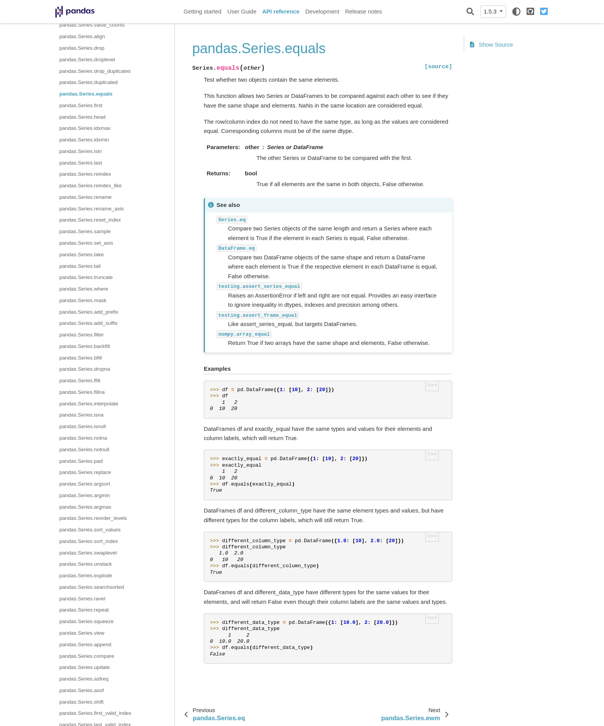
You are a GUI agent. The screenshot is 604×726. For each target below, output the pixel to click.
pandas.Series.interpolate (88, 404)
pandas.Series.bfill (80, 358)
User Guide (242, 11)
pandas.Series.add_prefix (88, 312)
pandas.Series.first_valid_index (95, 713)
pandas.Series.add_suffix (88, 323)
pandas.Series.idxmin (84, 140)
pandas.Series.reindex (85, 174)
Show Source (491, 44)
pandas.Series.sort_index (88, 541)
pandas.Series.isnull (82, 426)
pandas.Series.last (80, 163)
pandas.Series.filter (81, 335)
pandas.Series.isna (81, 415)
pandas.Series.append (85, 644)
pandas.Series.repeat (84, 610)
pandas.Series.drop (81, 48)
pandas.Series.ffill (79, 380)
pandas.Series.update (84, 667)
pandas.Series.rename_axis (91, 209)
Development (322, 11)
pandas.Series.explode (85, 575)
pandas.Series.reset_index (90, 220)
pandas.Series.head (82, 117)
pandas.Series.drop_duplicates (95, 71)
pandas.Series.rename (85, 197)
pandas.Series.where (83, 289)
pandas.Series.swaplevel (88, 553)
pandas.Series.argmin (84, 495)
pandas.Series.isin (80, 151)
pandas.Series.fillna (82, 392)
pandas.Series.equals (85, 94)
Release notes (363, 11)
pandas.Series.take (81, 254)
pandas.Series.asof (81, 690)
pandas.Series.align (82, 36)
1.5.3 (491, 11)
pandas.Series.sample (85, 231)
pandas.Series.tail (80, 266)
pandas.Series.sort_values (90, 530)
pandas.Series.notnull (84, 449)
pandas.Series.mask (82, 300)
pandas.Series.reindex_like (90, 185)
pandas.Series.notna (83, 438)
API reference (281, 11)
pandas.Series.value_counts (92, 25)
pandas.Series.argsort (84, 484)
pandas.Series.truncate (86, 277)
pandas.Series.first (80, 105)
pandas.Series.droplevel (87, 59)
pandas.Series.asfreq (84, 679)
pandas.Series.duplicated (88, 82)
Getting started (202, 11)
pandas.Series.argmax (85, 507)
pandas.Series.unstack (85, 564)
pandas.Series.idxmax (85, 128)
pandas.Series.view (81, 633)
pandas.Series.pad (81, 461)
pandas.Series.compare (86, 656)
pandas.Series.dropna (84, 369)
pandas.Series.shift (81, 702)
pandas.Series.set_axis (86, 243)
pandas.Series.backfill (84, 346)
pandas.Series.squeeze (86, 621)
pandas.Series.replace (85, 472)
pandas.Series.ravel (82, 599)
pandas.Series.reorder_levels (93, 518)
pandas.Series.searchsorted (91, 587)
